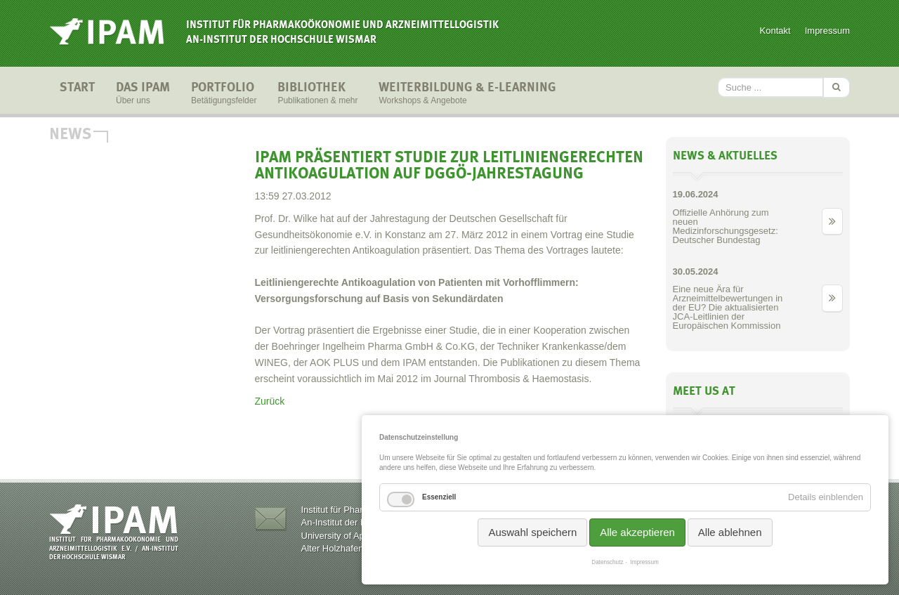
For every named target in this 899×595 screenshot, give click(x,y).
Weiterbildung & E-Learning (467, 94)
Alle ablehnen (730, 532)
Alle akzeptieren (637, 532)
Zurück (270, 401)
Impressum (827, 30)
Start (77, 94)
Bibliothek (317, 94)
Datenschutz (607, 562)
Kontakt (775, 30)
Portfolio (223, 94)
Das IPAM (143, 94)
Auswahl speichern (532, 532)
